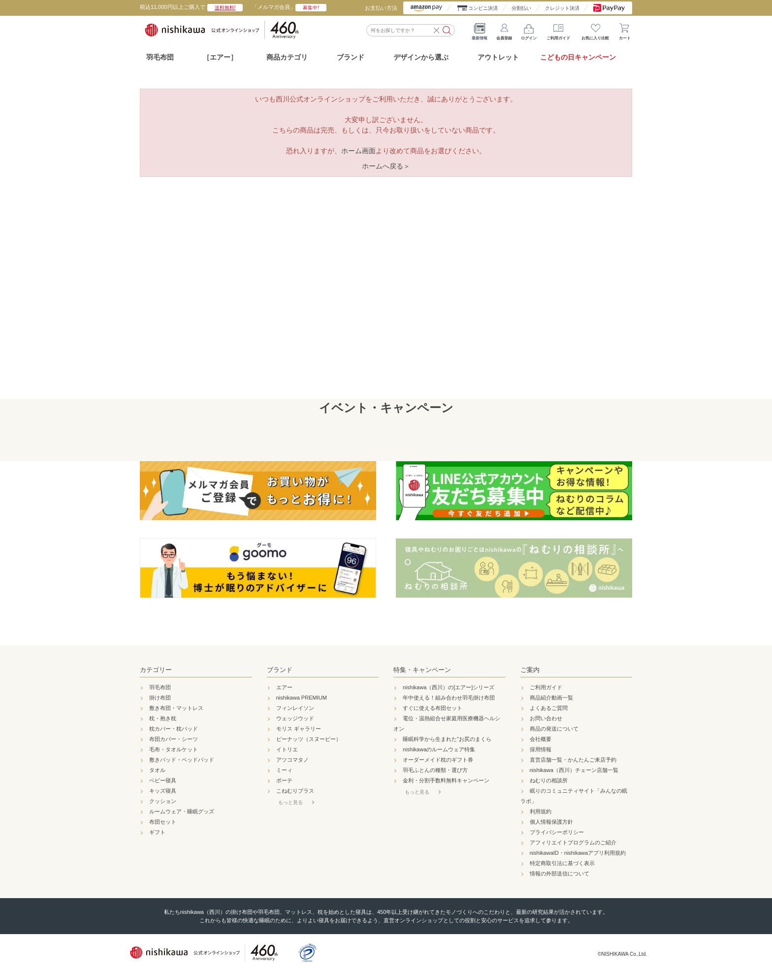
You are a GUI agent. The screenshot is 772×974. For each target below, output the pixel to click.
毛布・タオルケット (173, 749)
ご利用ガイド (558, 29)
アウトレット (498, 57)
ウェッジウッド (295, 718)
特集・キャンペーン (422, 669)
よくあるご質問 (549, 708)
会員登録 (504, 29)
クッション (162, 801)
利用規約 (540, 811)
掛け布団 (160, 698)
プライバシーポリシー (557, 832)
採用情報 (540, 749)
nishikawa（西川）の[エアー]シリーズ (448, 687)
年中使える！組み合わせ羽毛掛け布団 (449, 698)
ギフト (157, 832)
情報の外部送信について (559, 873)
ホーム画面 (358, 151)
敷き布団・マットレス (176, 708)
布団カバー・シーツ (173, 739)
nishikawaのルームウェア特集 (439, 749)
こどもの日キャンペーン (578, 57)
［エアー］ (220, 57)
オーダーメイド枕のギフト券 (438, 760)
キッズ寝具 (162, 791)
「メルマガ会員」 (289, 7)
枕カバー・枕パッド (173, 729)
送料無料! (225, 7)
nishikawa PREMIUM (301, 698)
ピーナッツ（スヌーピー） (308, 739)
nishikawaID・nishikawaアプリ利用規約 (578, 853)
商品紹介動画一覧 (551, 698)
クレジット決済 (562, 8)
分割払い (521, 8)
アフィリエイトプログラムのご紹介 (573, 842)
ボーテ (284, 780)
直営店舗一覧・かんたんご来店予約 (573, 760)
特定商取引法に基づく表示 (562, 863)
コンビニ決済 (483, 8)
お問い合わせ (546, 718)
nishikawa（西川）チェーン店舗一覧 (574, 770)
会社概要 (540, 739)
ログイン (529, 29)
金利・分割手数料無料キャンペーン (446, 780)
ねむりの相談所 (549, 780)
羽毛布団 (160, 57)
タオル (157, 770)
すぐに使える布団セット (432, 708)
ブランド (279, 669)
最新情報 (479, 29)
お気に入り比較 (595, 29)
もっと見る (290, 802)
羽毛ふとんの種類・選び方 (435, 770)
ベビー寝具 (162, 780)
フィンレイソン (295, 708)
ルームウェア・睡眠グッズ (181, 811)
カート (625, 29)
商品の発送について (554, 729)
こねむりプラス (295, 791)
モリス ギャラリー (298, 729)
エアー (284, 687)
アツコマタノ (292, 760)
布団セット (162, 822)
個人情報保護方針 (551, 822)
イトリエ (287, 749)
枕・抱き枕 (162, 718)
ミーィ (284, 770)
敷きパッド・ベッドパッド (181, 760)
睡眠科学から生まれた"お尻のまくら (447, 739)
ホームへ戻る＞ (386, 166)
